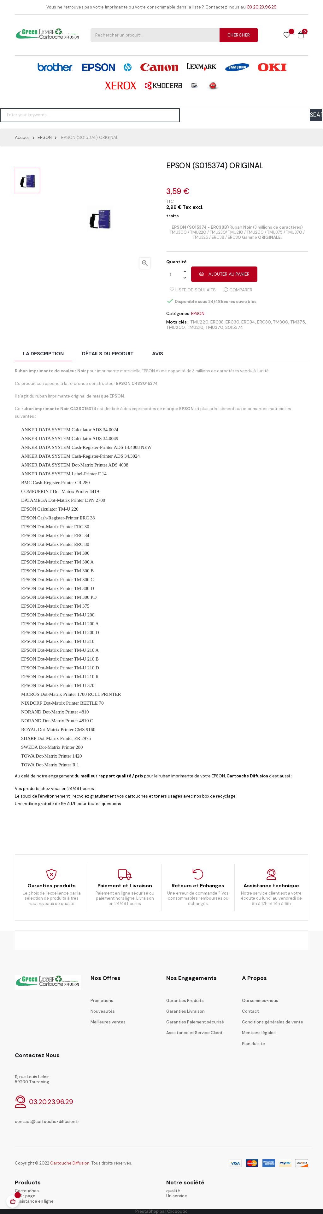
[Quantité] (174, 274)
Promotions (102, 1000)
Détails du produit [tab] (108, 353)
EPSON (197, 313)
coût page (25, 1196)
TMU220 (199, 322)
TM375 (297, 322)
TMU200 (175, 327)
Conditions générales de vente (272, 1022)
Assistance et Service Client (194, 1032)
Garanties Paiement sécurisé (195, 1022)
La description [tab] (43, 353)
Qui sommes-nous (260, 1000)
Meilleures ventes (108, 1022)
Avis (157, 353)
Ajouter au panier (224, 274)
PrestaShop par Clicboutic (161, 1211)
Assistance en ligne (34, 1201)
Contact (250, 1011)
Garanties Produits (185, 1000)
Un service (176, 1196)
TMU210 (195, 327)
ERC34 (248, 322)
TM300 (280, 322)
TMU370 (214, 327)
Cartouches (27, 1191)
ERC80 (264, 322)
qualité (173, 1191)
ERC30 (232, 322)
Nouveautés (103, 1011)
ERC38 (217, 322)
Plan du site (253, 1043)
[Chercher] (90, 115)
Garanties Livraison (185, 1011)
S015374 (234, 327)
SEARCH (316, 115)
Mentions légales (259, 1032)
